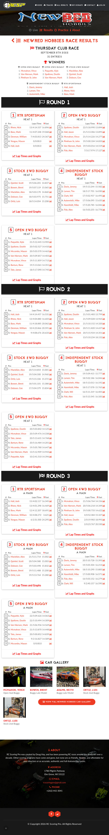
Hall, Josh (68, 87)
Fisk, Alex (68, 150)
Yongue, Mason (18, 141)
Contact (89, 5)
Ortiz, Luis (15, 201)
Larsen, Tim (34, 90)
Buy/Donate (76, 5)
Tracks (48, 5)
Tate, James (16, 269)
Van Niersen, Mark (29, 74)
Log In (101, 5)
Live (33, 30)
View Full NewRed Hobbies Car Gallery (67, 701)
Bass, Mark (69, 94)
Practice (61, 30)
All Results (61, 5)
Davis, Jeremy (35, 87)
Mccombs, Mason (19, 251)
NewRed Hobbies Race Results (54, 41)
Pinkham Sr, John (29, 77)
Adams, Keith (65, 690)
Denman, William (19, 136)
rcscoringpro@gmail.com (54, 782)
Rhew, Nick (69, 90)
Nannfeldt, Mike (71, 205)
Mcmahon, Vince (28, 70)
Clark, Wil (68, 195)
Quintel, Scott (75, 74)
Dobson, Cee (75, 77)
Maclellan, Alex (76, 70)
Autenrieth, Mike (37, 94)
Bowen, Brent (17, 187)
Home (38, 5)
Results (46, 30)
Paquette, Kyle (51, 70)
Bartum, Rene (17, 265)
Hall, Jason (69, 132)
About (75, 30)
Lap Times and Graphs (26, 156)
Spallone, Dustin (52, 74)
